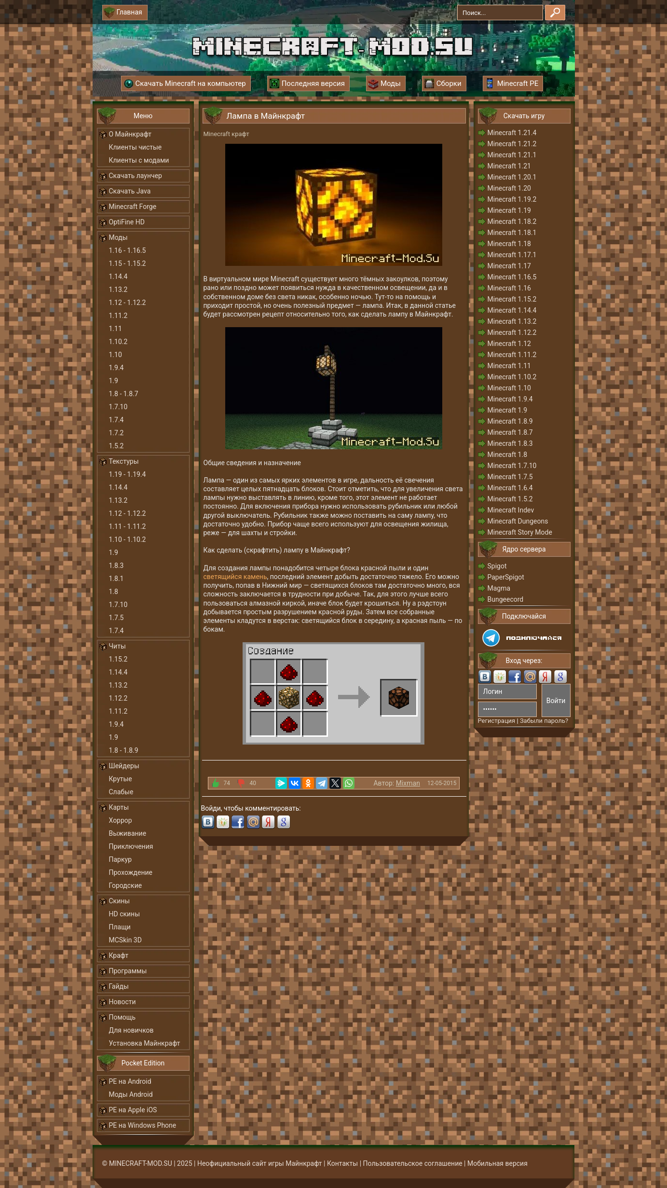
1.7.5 (116, 618)
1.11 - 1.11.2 (127, 526)
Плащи (120, 927)
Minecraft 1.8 (508, 454)
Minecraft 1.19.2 (512, 199)
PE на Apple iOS (133, 1110)
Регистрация (497, 720)
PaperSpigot (506, 577)
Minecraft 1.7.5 (510, 477)
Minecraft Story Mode (520, 532)
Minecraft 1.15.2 (512, 299)
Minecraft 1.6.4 (510, 488)
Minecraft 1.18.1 (512, 232)
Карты (119, 807)
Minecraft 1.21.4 (512, 133)
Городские (125, 885)
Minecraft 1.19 (509, 210)
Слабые (121, 792)
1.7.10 (118, 407)
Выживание (128, 833)
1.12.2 (118, 698)
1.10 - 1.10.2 (127, 539)
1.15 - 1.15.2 (127, 263)
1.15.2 (118, 659)
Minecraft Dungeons (518, 521)
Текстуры (124, 461)
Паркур (120, 859)
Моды (118, 237)
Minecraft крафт (226, 134)
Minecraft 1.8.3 (510, 443)
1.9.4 (116, 368)
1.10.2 (118, 341)
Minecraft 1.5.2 (510, 499)
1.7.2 (116, 433)
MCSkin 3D (125, 940)
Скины (119, 901)
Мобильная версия (497, 1163)
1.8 (113, 591)
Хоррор (120, 820)
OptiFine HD (127, 222)
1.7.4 (116, 420)
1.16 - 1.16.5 (127, 250)
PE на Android (130, 1081)
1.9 (113, 381)
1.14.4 (118, 276)
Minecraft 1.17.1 (512, 255)
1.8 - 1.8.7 (123, 394)
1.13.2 (118, 289)
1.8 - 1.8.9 (123, 750)
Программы (128, 971)
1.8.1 (116, 578)
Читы (117, 646)
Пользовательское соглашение (413, 1163)
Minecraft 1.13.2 (512, 321)
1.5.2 (116, 446)
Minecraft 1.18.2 (512, 221)
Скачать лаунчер (135, 176)
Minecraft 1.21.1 (512, 155)
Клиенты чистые (135, 147)
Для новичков (131, 1030)
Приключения (131, 846)
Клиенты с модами (139, 160)
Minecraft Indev (511, 510)
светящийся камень (235, 576)
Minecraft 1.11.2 (512, 355)
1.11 (115, 328)
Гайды (119, 986)
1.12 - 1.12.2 (127, 302)
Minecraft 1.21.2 (512, 144)
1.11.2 (118, 315)
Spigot (497, 566)
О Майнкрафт (130, 134)
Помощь (122, 1017)
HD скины (124, 914)
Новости (122, 1002)
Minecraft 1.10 (509, 388)
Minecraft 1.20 (509, 188)
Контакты (342, 1163)
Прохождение (131, 872)
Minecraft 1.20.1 (512, 177)
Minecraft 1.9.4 (510, 399)
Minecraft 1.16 (509, 288)
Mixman (408, 783)
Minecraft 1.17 (509, 266)
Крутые (120, 779)
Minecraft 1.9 (508, 410)
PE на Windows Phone (143, 1125)
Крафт (119, 955)
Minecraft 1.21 (509, 166)
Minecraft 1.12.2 (512, 332)
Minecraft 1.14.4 (512, 310)
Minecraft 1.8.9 (510, 421)
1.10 (115, 355)
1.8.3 (116, 565)
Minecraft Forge (133, 206)
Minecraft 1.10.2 (512, 377)
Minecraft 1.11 (509, 366)
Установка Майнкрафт (144, 1043)
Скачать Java (130, 191)
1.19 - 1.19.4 (127, 474)
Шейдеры (124, 766)
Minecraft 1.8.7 (510, 432)
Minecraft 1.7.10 (512, 466)
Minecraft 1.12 (509, 343)
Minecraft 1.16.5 (512, 277)
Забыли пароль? (544, 720)
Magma (499, 588)
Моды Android (131, 1094)
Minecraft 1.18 (509, 244)
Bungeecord (506, 599)
